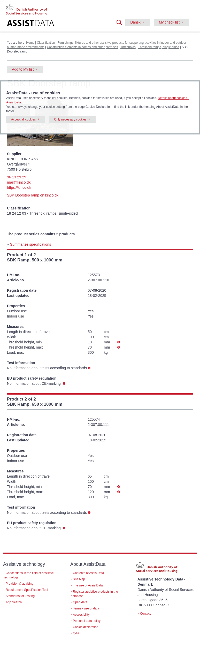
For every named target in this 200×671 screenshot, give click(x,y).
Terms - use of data (86, 608)
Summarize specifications (30, 244)
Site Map (79, 579)
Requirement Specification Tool (27, 590)
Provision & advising (19, 583)
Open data (80, 602)
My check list (169, 22)
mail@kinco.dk (18, 182)
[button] (121, 22)
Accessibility (81, 614)
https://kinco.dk (19, 187)
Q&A (76, 633)
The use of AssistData (88, 585)
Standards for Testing (20, 596)
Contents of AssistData (88, 573)
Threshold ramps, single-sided (158, 47)
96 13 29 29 (16, 177)
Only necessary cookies (70, 119)
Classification (46, 42)
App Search (14, 602)
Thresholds (128, 47)
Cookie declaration (85, 627)
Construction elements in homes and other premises (82, 47)
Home (30, 42)
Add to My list (23, 69)
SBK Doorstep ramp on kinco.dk (32, 195)
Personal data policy (87, 621)
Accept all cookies (23, 119)
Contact (145, 613)
